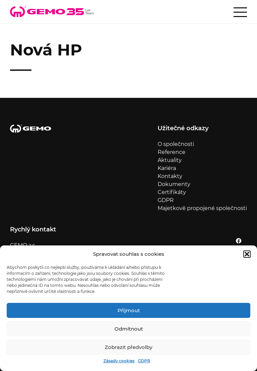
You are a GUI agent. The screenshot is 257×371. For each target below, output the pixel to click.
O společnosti (176, 144)
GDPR (144, 360)
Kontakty (170, 176)
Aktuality (170, 160)
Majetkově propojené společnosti (202, 208)
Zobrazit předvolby (128, 347)
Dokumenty (174, 184)
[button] (247, 254)
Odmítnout (128, 329)
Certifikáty (172, 192)
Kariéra (167, 168)
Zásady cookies (119, 360)
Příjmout (128, 310)
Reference (171, 152)
